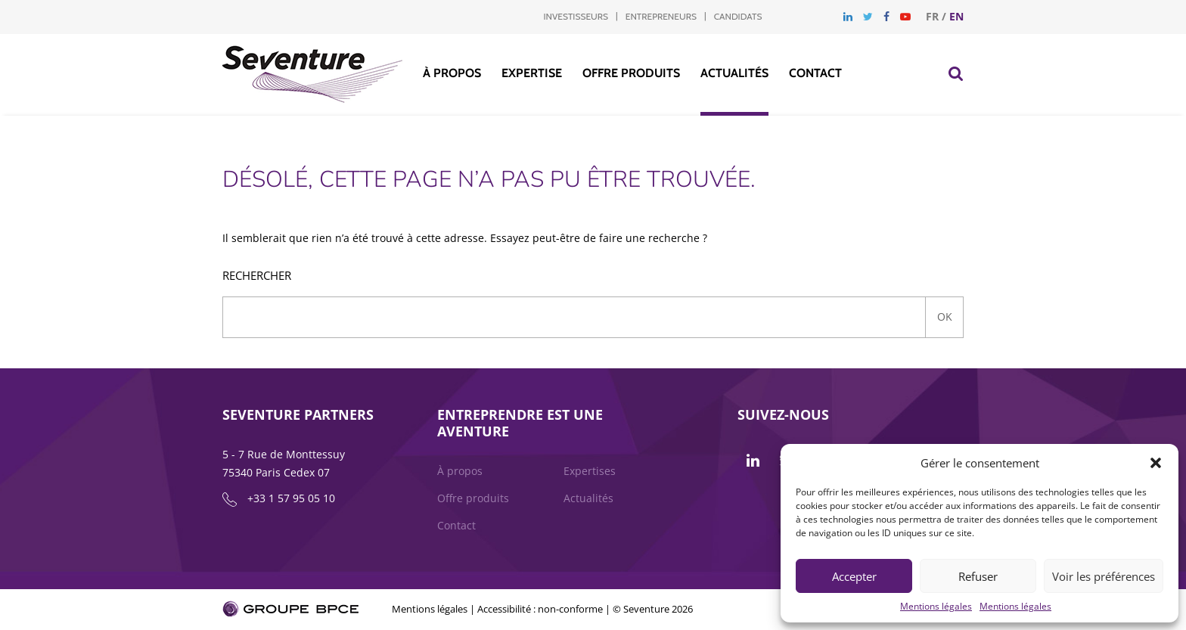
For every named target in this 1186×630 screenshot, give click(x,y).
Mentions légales (936, 606)
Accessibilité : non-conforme (540, 609)
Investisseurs (575, 16)
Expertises (590, 471)
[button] (1155, 462)
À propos (452, 73)
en (956, 16)
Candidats (738, 16)
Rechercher (256, 275)
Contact (815, 73)
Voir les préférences (1103, 576)
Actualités (734, 73)
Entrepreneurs (661, 16)
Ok (944, 316)
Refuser (978, 576)
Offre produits (631, 73)
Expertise (531, 73)
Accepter (854, 576)
